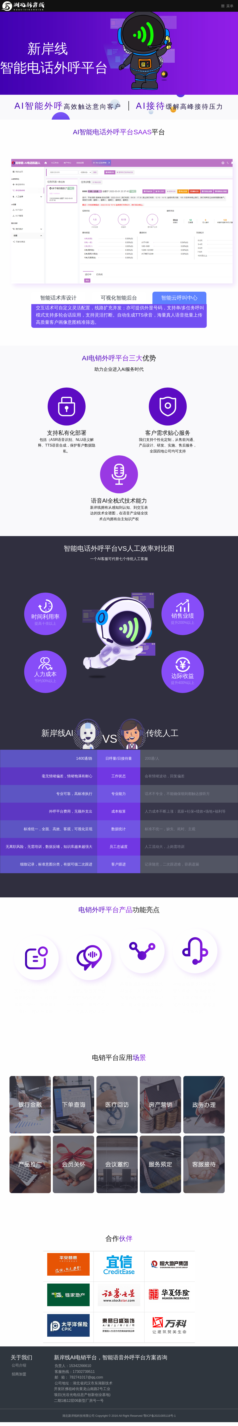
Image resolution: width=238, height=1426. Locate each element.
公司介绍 (19, 1365)
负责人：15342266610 (73, 1366)
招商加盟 (19, 1374)
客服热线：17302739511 (75, 1372)
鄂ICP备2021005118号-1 (159, 1415)
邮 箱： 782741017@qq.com (79, 1377)
